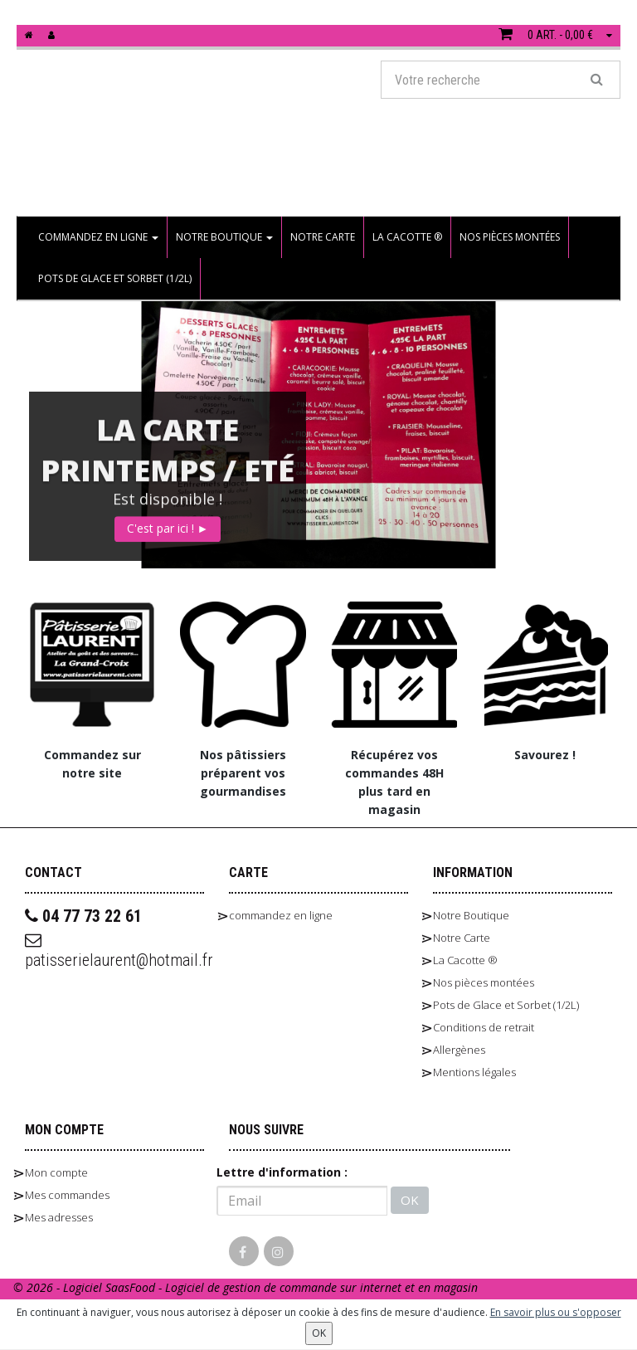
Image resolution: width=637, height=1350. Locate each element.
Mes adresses (59, 1217)
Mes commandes (67, 1194)
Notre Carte (322, 237)
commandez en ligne (98, 237)
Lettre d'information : (282, 1172)
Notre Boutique (224, 237)
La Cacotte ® (407, 237)
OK (410, 1200)
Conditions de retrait (483, 1027)
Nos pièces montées (510, 237)
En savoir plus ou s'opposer (555, 1312)
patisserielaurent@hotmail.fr (114, 951)
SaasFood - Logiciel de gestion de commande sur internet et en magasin (291, 1287)
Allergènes (459, 1049)
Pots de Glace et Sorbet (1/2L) (115, 278)
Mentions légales (474, 1072)
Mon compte (56, 1172)
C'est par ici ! (168, 526)
